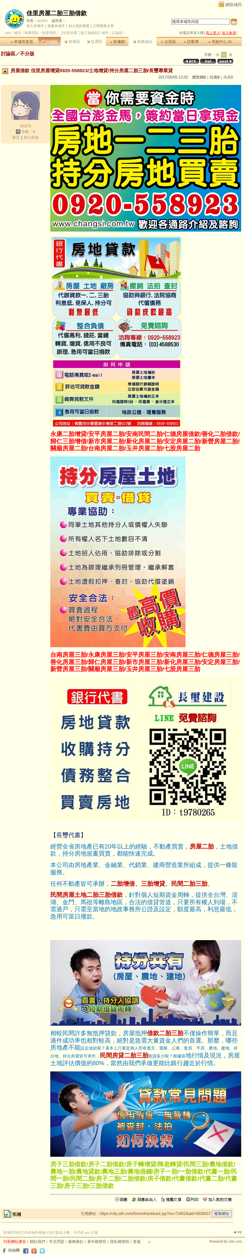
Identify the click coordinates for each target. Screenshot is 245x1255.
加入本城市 (35, 26)
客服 (137, 1241)
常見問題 (56, 1241)
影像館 (117, 41)
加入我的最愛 (78, 26)
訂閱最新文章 (103, 26)
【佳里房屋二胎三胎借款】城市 (84, 33)
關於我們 (37, 1241)
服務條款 (75, 1241)
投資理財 (49, 33)
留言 (16, 137)
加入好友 (31, 137)
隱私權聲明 (119, 1241)
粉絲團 (14, 1250)
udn (7, 33)
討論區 (49, 41)
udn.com (235, 1241)
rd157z (26, 126)
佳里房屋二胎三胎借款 (56, 13)
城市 (17, 33)
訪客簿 (190, 41)
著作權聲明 (96, 1241)
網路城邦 (233, 4)
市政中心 (219, 41)
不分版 (27, 53)
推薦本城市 (56, 26)
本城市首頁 (21, 41)
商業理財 (31, 33)
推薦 (228, 77)
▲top (237, 1232)
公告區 (168, 41)
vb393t (42, 21)
